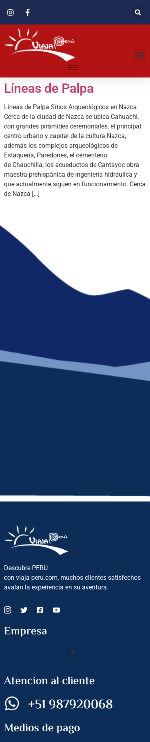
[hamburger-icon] (73, 67)
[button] (138, 12)
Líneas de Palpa (49, 88)
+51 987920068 (70, 705)
